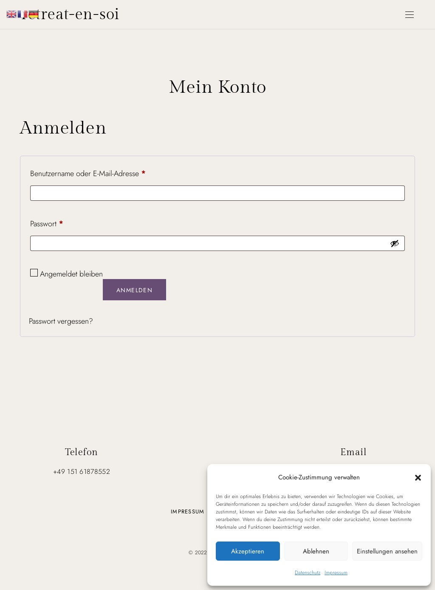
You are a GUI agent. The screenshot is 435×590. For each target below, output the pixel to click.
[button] (418, 477)
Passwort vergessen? (61, 321)
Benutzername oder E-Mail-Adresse (88, 173)
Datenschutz (307, 572)
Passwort (46, 223)
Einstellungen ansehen (387, 551)
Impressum (336, 572)
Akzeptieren (247, 551)
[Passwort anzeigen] (394, 243)
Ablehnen (316, 551)
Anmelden (134, 290)
